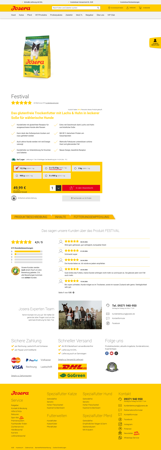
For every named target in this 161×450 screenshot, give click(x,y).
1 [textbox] (52, 188)
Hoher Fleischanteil (55, 405)
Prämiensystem (17, 421)
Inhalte (60, 217)
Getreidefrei (52, 399)
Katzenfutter (52, 424)
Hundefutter (52, 421)
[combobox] (76, 8)
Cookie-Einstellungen (59, 447)
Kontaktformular (118, 318)
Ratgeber (15, 405)
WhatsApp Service (131, 438)
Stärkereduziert (89, 427)
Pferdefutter (52, 427)
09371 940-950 (127, 305)
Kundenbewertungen (52, 103)
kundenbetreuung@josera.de (123, 314)
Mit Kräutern (88, 430)
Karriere (14, 433)
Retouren (15, 414)
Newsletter (128, 433)
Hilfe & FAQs (16, 411)
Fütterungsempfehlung (91, 217)
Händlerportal (16, 430)
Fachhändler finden (117, 7)
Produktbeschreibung (31, 217)
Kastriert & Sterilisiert (56, 408)
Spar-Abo (17, 418)
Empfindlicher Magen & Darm (95, 424)
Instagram (128, 424)
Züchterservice (17, 427)
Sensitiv (50, 402)
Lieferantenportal (18, 436)
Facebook (116, 323)
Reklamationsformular (133, 410)
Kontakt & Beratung (19, 408)
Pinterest (127, 429)
